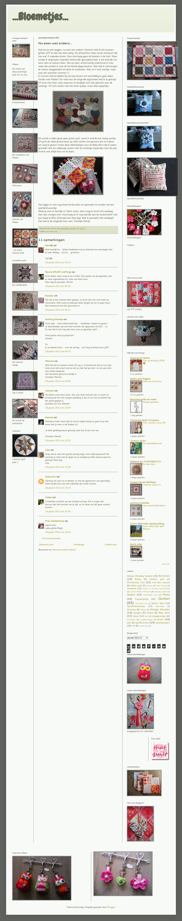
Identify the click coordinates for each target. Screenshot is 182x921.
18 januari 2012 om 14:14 (58, 487)
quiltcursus (142, 622)
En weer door (149, 464)
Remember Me (141, 603)
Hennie (49, 417)
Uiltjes (143, 609)
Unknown (50, 476)
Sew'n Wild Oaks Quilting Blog (147, 523)
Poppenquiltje (141, 599)
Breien (138, 579)
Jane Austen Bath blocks (154, 505)
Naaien (131, 594)
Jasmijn (49, 390)
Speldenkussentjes (136, 606)
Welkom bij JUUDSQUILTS (145, 461)
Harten (149, 585)
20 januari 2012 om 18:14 (58, 532)
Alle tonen (166, 564)
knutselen (131, 619)
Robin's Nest (157, 603)
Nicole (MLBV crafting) (58, 271)
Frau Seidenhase (54, 520)
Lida (47, 449)
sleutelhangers (163, 622)
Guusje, (49, 295)
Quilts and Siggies (140, 378)
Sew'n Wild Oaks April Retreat (153, 527)
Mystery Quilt (160, 591)
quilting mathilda (139, 502)
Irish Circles (161, 585)
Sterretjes (159, 606)
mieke (48, 497)
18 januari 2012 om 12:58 (58, 467)
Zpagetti (137, 612)
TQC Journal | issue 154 (154, 422)
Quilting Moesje (54, 319)
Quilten (164, 598)
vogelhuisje (143, 626)
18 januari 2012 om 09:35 (58, 351)
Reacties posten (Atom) (64, 549)
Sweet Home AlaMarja (143, 482)
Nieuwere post (46, 544)
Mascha (49, 361)
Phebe (166, 594)
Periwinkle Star (150, 594)
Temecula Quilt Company (144, 420)
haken (136, 616)
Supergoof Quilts (140, 357)
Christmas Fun (136, 582)
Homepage (79, 544)
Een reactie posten (51, 538)
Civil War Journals (161, 582)
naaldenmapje (146, 619)
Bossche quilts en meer (143, 399)
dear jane (164, 612)
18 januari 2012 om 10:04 (58, 407)
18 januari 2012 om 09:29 (58, 286)
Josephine (131, 588)
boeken (150, 612)
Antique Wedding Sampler (140, 575)
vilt (133, 625)
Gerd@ (49, 245)
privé (160, 619)
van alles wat (51, 231)
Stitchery (131, 609)
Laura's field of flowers (140, 591)
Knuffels (166, 588)
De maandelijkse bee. (152, 443)
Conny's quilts (138, 440)
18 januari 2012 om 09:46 (58, 381)
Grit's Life (135, 544)
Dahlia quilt (136, 585)
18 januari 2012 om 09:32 (58, 309)
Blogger (111, 907)
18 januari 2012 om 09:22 (58, 262)
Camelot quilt (156, 579)
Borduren (164, 575)
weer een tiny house (152, 381)
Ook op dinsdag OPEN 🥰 (153, 361)
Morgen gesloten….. (152, 401)
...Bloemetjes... (40, 16)
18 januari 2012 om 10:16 (58, 440)
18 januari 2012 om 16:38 (58, 511)
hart (146, 616)
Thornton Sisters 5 (151, 484)
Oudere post (111, 544)
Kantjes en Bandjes (150, 588)
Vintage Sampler (160, 609)
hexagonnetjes (159, 616)
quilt (129, 622)
